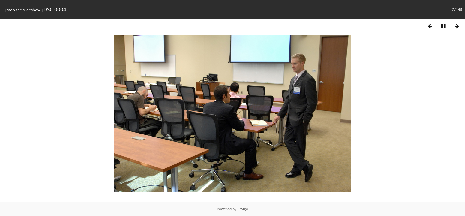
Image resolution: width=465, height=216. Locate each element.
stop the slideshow (23, 10)
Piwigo (242, 209)
